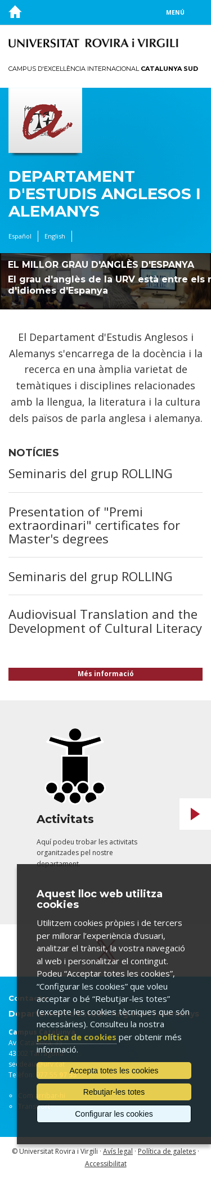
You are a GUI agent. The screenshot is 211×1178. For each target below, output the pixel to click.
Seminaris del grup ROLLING (90, 473)
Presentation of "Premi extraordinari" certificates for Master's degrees (94, 525)
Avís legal (118, 1151)
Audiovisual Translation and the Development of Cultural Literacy (105, 620)
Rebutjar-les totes (114, 1091)
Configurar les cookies (114, 1113)
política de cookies (76, 1036)
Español (20, 236)
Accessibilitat (106, 1163)
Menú (175, 12)
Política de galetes (167, 1151)
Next (195, 814)
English (54, 236)
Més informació (106, 673)
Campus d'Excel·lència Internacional (103, 69)
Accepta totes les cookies (114, 1070)
